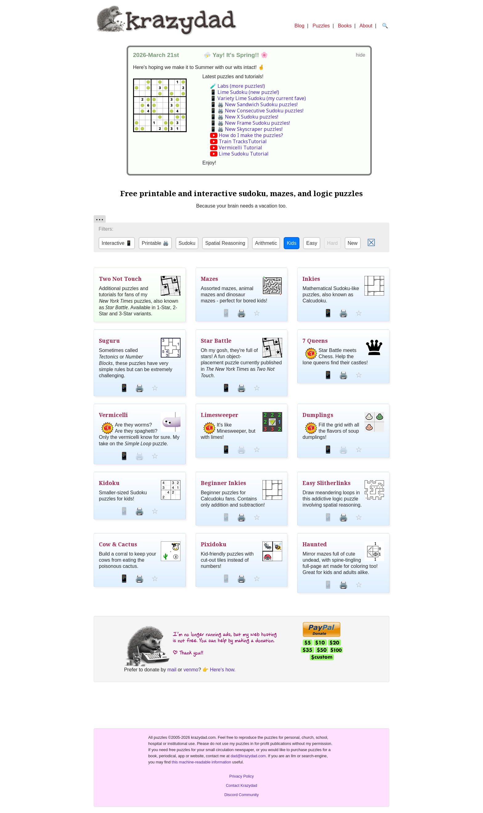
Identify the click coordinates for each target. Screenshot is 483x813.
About (365, 25)
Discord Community (241, 794)
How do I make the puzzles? (251, 135)
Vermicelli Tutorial (240, 147)
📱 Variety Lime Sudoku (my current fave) (258, 98)
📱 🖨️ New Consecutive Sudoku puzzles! (256, 110)
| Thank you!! (188, 652)
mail (171, 669)
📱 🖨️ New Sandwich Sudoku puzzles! (254, 104)
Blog (299, 25)
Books (344, 25)
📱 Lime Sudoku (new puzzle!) (244, 92)
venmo (191, 669)
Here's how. (222, 669)
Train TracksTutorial (243, 141)
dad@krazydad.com (248, 756)
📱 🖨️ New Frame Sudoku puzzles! (250, 122)
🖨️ (241, 313)
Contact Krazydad (241, 785)
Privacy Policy (241, 776)
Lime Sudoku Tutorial (244, 153)
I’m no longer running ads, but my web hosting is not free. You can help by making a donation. (225, 637)
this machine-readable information (201, 762)
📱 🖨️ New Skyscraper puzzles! (246, 129)
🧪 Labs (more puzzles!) (237, 86)
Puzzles (321, 25)
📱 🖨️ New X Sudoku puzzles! (244, 116)
